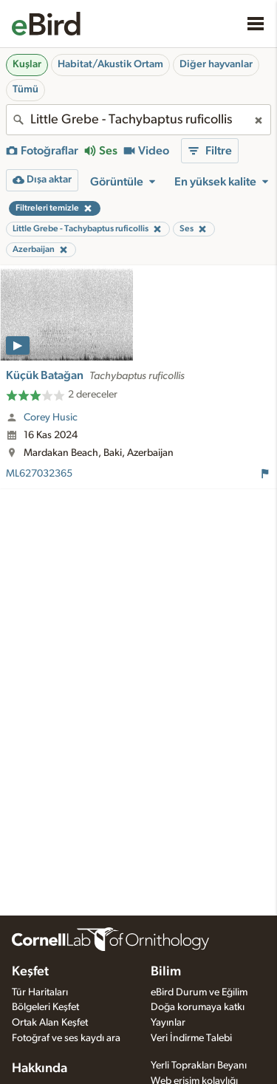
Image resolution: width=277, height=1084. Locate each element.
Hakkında (39, 1068)
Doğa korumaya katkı (197, 1007)
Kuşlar (27, 64)
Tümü (25, 89)
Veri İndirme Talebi (191, 1038)
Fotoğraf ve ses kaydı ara (66, 1038)
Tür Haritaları (40, 992)
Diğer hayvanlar (216, 64)
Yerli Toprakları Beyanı (199, 1065)
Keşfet (30, 971)
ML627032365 (39, 473)
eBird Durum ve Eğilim (199, 992)
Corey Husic (51, 417)
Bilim (166, 971)
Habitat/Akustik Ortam (110, 64)
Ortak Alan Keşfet (50, 1022)
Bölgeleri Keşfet (45, 1007)
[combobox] (138, 119)
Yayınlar (168, 1022)
